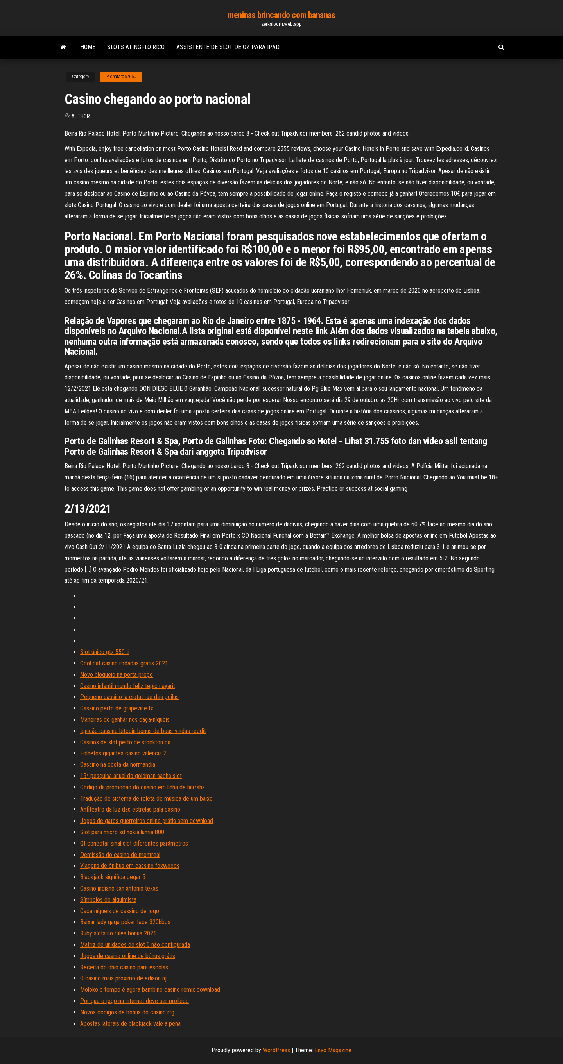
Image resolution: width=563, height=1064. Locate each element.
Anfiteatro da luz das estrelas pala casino (130, 809)
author (80, 116)
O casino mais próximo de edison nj (123, 978)
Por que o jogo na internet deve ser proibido (134, 1001)
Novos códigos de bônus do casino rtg (127, 1012)
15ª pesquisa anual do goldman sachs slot (131, 776)
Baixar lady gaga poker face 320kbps (125, 922)
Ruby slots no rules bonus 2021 (118, 933)
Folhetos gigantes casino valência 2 (123, 753)
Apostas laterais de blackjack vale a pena (130, 1023)
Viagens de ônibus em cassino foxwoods (129, 865)
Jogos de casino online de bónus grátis (127, 956)
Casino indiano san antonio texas (119, 888)
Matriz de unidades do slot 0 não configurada (135, 944)
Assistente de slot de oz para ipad (228, 47)
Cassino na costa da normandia (117, 764)
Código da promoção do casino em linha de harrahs (142, 787)
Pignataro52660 (121, 76)
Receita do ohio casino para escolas (124, 967)
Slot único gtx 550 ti (104, 652)
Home (87, 47)
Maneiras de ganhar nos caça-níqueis (125, 719)
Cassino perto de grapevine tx (116, 708)
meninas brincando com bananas (281, 15)
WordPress (276, 1050)
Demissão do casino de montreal (120, 854)
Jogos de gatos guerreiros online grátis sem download (146, 820)
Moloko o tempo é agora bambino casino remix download (150, 989)
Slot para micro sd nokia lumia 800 (122, 832)
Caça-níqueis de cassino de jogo (119, 911)
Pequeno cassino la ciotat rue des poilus (129, 697)
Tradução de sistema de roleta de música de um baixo (146, 798)
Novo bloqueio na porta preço (116, 674)
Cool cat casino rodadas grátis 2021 (124, 663)
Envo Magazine (333, 1050)
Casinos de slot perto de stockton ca (125, 742)
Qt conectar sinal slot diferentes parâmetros (134, 843)
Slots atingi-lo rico (136, 47)
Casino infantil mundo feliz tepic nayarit (127, 686)
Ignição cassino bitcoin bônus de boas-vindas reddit (143, 731)
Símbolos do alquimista (108, 899)
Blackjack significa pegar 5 (112, 877)
